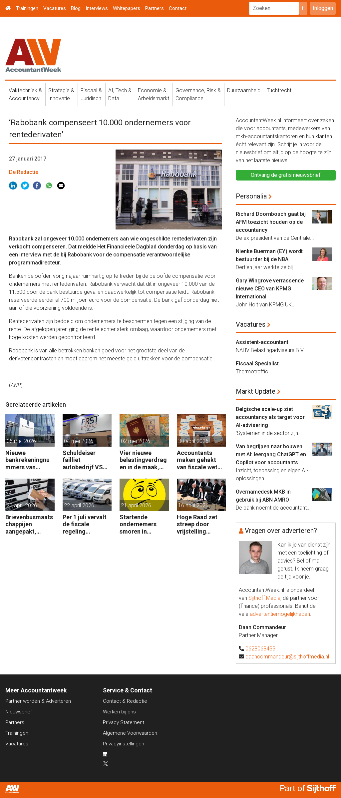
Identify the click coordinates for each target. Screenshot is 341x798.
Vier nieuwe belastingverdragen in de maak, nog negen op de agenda (143, 460)
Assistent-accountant (262, 342)
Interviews (97, 8)
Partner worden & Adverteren (38, 701)
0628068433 (260, 648)
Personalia (251, 196)
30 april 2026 (193, 441)
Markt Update (255, 391)
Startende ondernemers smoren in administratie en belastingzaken (142, 524)
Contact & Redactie (125, 701)
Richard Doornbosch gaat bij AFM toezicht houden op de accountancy (271, 222)
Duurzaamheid (243, 90)
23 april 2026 (22, 505)
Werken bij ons (119, 712)
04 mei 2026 (78, 441)
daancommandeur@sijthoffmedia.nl (287, 656)
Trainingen (27, 8)
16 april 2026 (193, 505)
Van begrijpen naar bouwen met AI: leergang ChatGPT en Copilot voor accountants (271, 454)
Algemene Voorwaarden (130, 733)
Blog (76, 8)
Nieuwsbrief (18, 712)
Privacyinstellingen (123, 744)
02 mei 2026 (135, 441)
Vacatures (54, 8)
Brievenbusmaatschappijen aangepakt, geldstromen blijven (29, 524)
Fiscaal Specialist (257, 363)
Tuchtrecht (279, 90)
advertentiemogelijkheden (280, 614)
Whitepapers (126, 8)
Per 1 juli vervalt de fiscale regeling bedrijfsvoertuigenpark (87, 524)
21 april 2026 (136, 505)
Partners (154, 8)
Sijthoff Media (264, 598)
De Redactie (23, 172)
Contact (177, 8)
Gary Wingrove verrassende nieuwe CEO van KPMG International (270, 288)
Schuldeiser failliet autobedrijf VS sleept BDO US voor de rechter (84, 460)
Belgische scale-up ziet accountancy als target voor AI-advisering (270, 417)
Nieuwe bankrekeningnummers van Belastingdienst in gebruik (27, 460)
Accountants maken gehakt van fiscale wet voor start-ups (197, 460)
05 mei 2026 (21, 441)
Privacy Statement (123, 722)
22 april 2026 (79, 505)
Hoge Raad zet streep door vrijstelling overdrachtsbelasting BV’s (201, 524)
